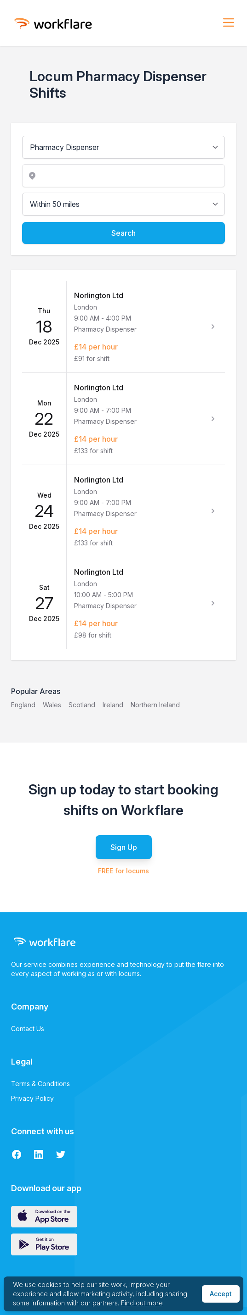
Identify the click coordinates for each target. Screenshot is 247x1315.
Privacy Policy (32, 1098)
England (23, 705)
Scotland (82, 705)
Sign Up (123, 847)
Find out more (142, 1303)
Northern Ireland (155, 705)
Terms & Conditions (40, 1084)
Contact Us (27, 1028)
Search (123, 233)
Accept (221, 1294)
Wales (52, 705)
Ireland (113, 705)
